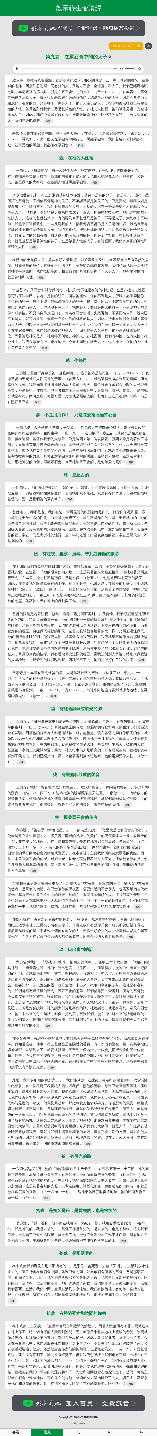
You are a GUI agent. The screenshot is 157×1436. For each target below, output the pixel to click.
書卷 (15, 1432)
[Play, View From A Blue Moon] (17, 68)
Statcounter (78, 1423)
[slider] (66, 68)
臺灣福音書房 (91, 1417)
